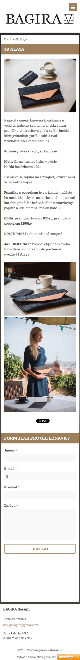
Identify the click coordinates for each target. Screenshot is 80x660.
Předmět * (11, 487)
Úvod (7, 39)
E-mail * (10, 468)
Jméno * (10, 450)
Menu (73, 7)
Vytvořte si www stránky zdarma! (36, 657)
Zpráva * (11, 505)
